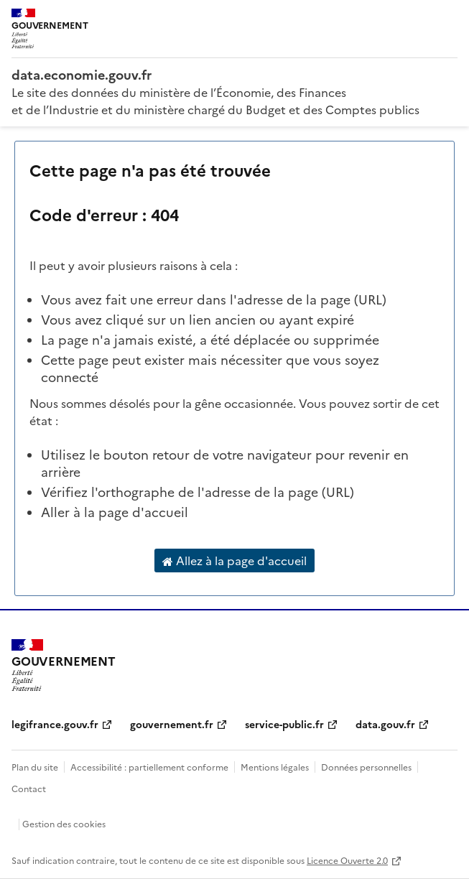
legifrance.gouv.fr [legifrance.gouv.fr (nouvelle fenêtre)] (54, 724)
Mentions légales (275, 767)
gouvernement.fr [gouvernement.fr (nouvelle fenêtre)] (171, 724)
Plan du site (34, 767)
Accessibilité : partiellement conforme (149, 767)
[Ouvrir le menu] (447, 21)
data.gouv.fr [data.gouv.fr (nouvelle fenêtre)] (385, 724)
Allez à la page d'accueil (234, 561)
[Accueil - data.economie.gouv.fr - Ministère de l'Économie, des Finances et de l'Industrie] (63, 665)
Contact (28, 788)
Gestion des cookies (64, 823)
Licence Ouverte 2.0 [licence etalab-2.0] (347, 860)
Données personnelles (366, 767)
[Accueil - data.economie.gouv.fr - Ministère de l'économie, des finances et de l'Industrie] (234, 74)
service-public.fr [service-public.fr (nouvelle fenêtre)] (284, 724)
